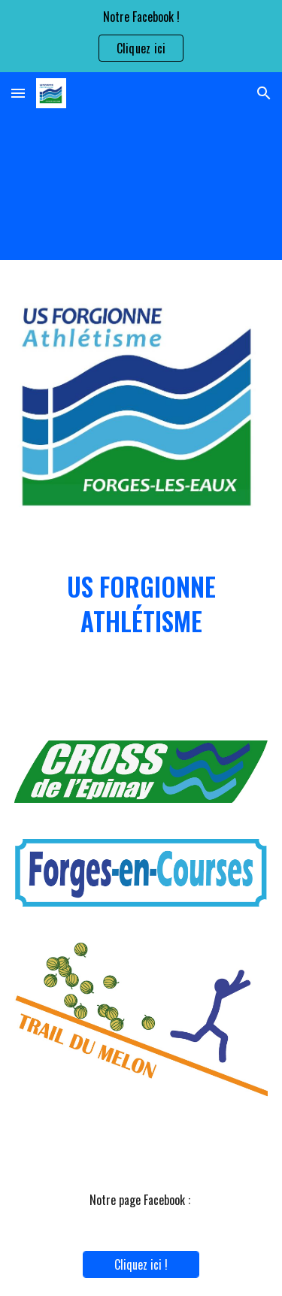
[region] (141, 36)
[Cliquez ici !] (141, 1264)
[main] (141, 603)
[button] (18, 93)
